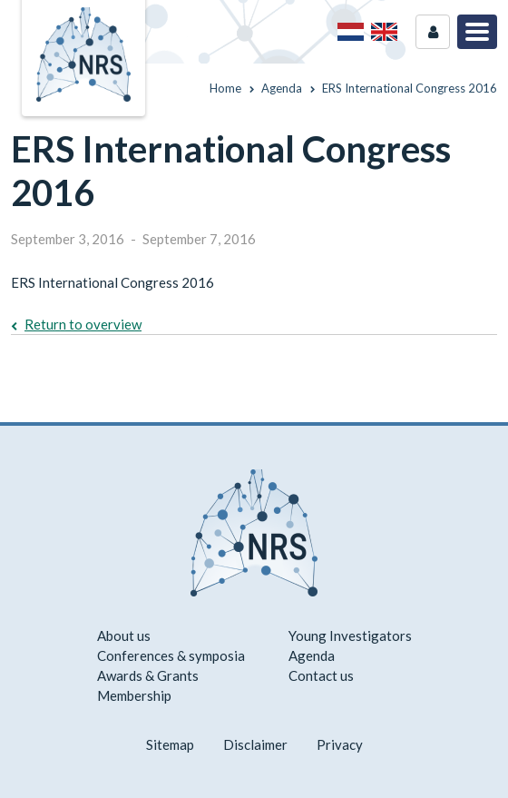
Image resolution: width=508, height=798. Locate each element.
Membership (134, 695)
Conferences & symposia (171, 655)
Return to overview (83, 324)
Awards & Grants (148, 675)
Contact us (321, 675)
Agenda (311, 655)
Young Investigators (350, 635)
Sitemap (170, 744)
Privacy (340, 744)
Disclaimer (255, 744)
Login (432, 32)
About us (124, 635)
